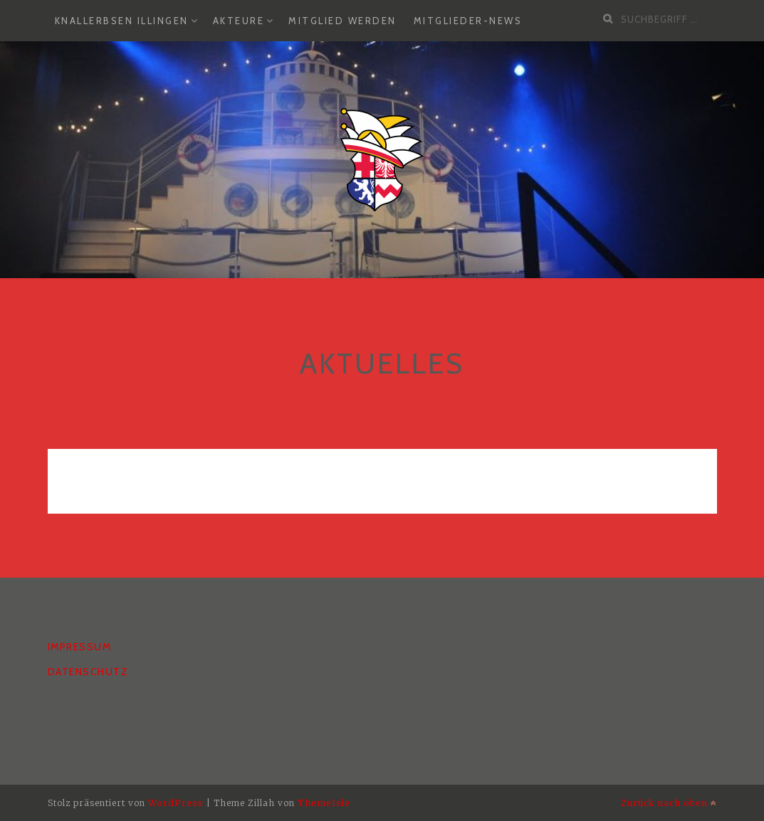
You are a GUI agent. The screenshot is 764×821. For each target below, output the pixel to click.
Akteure (239, 20)
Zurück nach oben (669, 803)
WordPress (176, 803)
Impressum (80, 646)
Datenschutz (88, 671)
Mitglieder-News (468, 20)
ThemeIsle (324, 803)
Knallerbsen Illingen (122, 20)
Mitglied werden (342, 20)
